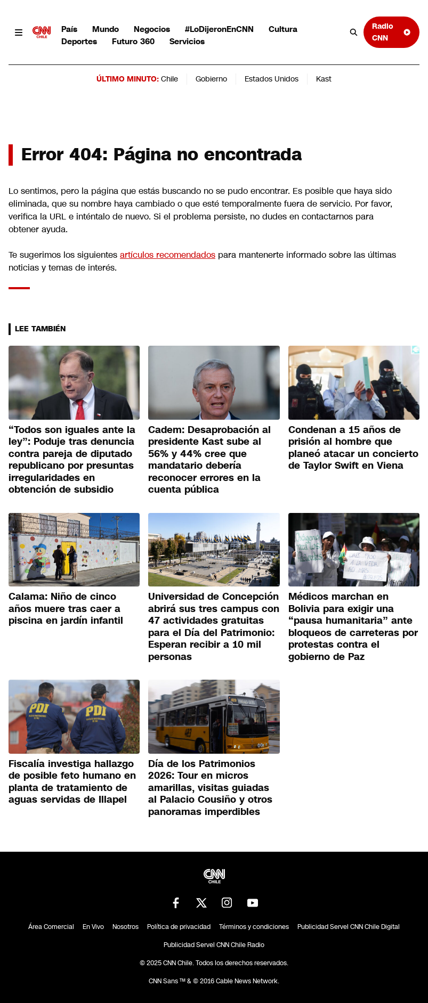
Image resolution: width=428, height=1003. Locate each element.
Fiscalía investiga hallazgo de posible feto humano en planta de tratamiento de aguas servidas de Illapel (72, 782)
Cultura (283, 29)
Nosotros (125, 927)
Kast (324, 79)
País (69, 29)
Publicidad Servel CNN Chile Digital (348, 927)
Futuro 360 (133, 41)
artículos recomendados (167, 255)
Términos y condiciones (254, 927)
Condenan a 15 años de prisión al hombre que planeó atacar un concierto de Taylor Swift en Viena (353, 448)
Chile (169, 79)
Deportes (79, 41)
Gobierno (211, 79)
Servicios (187, 41)
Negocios (152, 29)
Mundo (105, 29)
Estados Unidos (271, 79)
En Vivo (93, 927)
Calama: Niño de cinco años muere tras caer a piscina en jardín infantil (66, 608)
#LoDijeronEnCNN (219, 29)
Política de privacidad (179, 927)
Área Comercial (51, 927)
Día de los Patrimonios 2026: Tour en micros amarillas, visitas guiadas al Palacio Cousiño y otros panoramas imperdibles (210, 788)
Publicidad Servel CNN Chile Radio (214, 945)
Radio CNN (391, 32)
